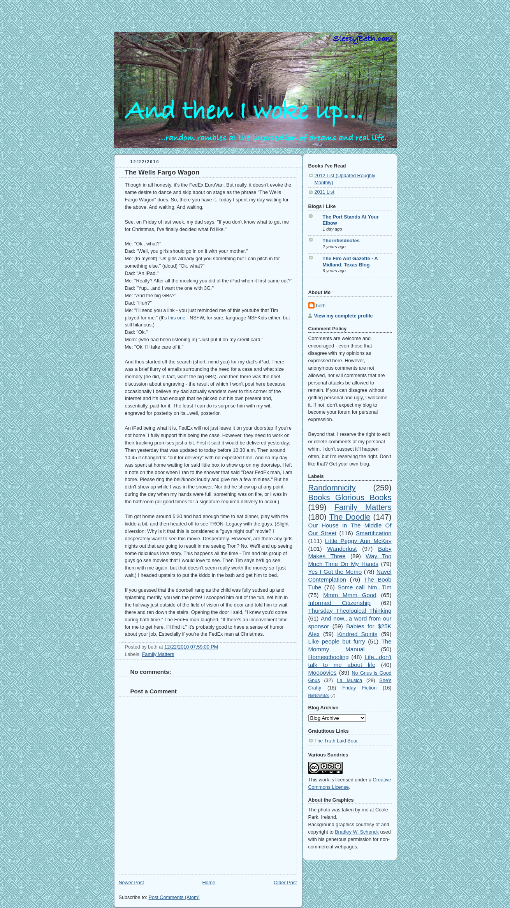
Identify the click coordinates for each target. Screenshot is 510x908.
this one (176, 318)
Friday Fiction (359, 688)
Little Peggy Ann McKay (358, 541)
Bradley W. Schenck (357, 832)
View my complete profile (343, 316)
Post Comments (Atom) (174, 897)
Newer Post (131, 882)
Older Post (285, 882)
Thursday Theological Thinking (350, 610)
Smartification (374, 533)
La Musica (349, 680)
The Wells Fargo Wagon (162, 172)
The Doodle (350, 517)
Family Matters (158, 654)
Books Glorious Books (350, 497)
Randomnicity (332, 487)
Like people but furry (336, 641)
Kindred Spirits (357, 634)
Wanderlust (342, 548)
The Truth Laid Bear (336, 741)
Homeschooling (328, 657)
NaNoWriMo (319, 695)
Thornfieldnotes (341, 240)
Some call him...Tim (365, 587)
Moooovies (322, 672)
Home (208, 882)
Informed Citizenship (339, 602)
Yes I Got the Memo (335, 571)
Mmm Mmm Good (349, 595)
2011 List (324, 192)
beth (321, 306)
